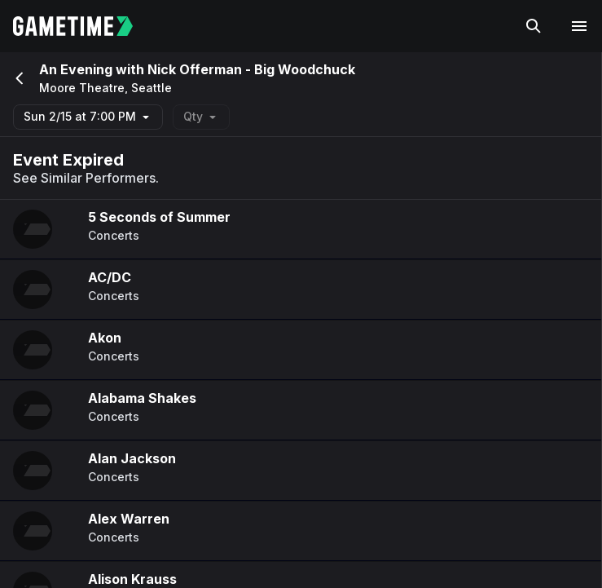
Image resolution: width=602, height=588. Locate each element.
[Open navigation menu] (579, 26)
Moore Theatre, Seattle (105, 88)
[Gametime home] (82, 26)
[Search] (533, 26)
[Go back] (18, 78)
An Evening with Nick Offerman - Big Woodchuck (197, 69)
